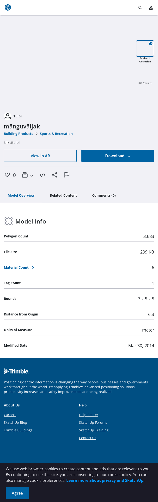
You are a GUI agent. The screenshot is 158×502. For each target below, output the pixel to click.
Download (118, 155)
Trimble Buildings (18, 430)
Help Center (88, 414)
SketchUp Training (94, 430)
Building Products (18, 133)
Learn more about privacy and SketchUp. (105, 480)
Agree (17, 493)
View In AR (40, 155)
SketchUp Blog (15, 422)
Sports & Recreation (56, 133)
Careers (10, 414)
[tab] (21, 195)
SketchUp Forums (93, 422)
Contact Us (87, 437)
